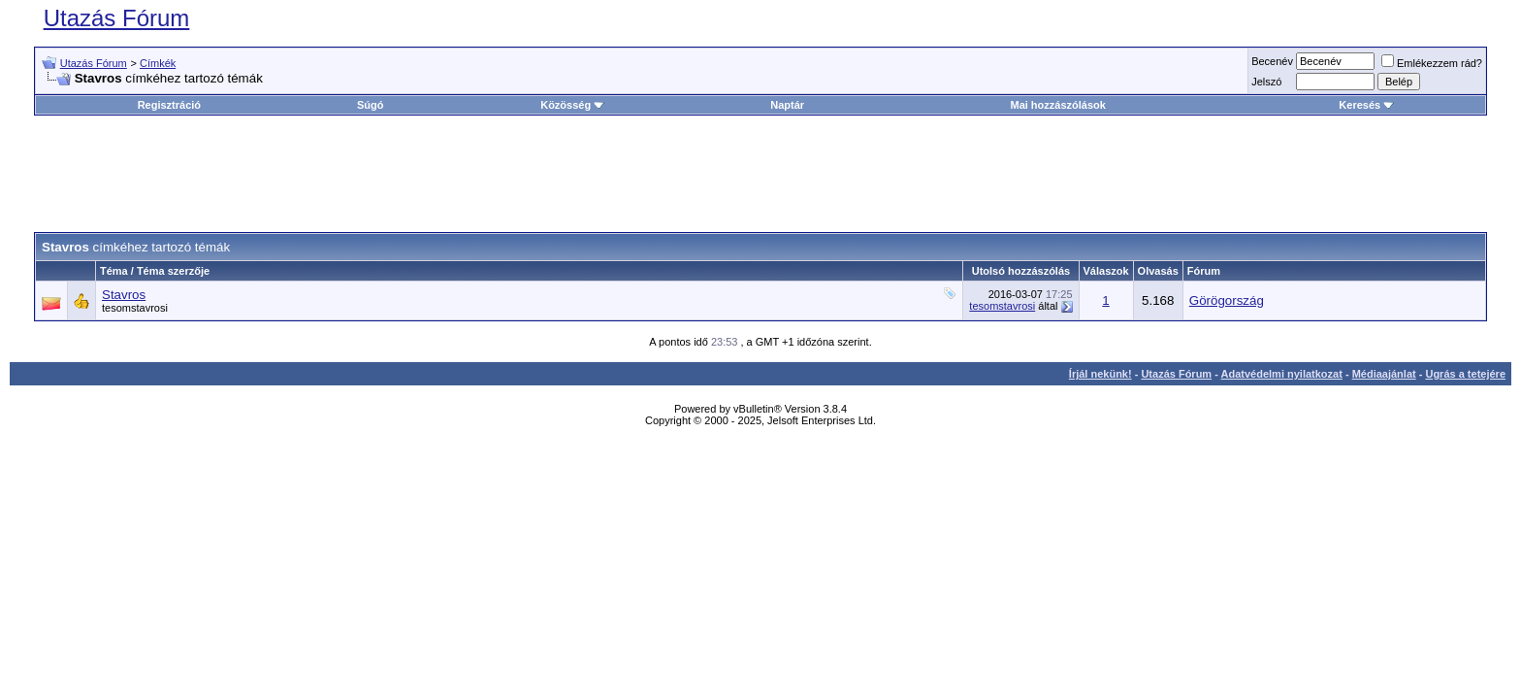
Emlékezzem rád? (1431, 63)
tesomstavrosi (135, 308)
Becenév (1272, 61)
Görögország (1226, 300)
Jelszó (1266, 81)
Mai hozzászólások (1057, 105)
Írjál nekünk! (1100, 374)
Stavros (124, 294)
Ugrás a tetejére (1465, 374)
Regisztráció (169, 105)
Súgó (370, 105)
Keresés (1366, 105)
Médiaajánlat (1384, 374)
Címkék (158, 63)
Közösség (572, 105)
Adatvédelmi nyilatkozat (1282, 374)
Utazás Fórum (117, 18)
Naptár (787, 105)
